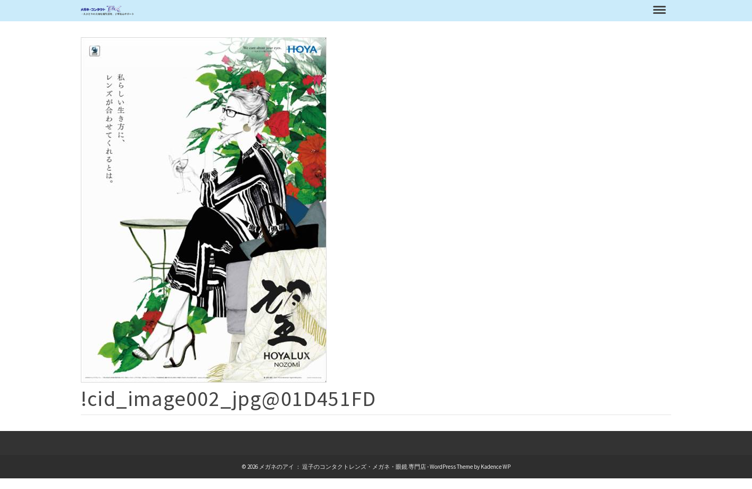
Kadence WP (496, 466)
